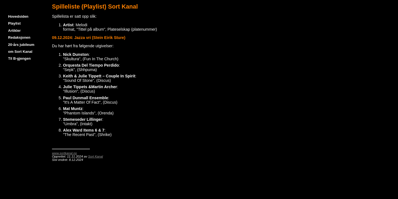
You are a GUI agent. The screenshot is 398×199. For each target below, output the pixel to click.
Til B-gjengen (19, 58)
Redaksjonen (19, 37)
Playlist (14, 23)
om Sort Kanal (20, 51)
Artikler (14, 30)
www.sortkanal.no (64, 153)
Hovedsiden (18, 16)
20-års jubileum (21, 45)
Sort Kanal (95, 156)
